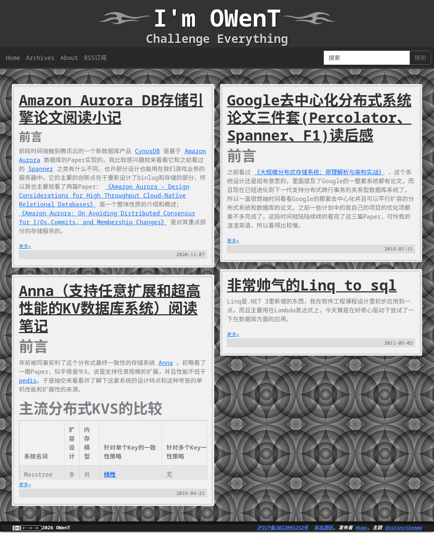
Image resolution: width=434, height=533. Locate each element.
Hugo (361, 527)
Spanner (40, 169)
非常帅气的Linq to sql (312, 285)
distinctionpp (403, 527)
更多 (23, 246)
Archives (40, 58)
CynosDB (147, 151)
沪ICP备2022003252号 (282, 527)
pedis (28, 380)
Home (13, 58)
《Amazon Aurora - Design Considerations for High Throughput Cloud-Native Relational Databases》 (104, 195)
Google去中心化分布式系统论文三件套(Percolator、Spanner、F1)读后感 (319, 117)
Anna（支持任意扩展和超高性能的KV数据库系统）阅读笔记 (110, 308)
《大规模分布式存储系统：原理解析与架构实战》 (319, 172)
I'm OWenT (217, 17)
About (69, 58)
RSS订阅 (95, 58)
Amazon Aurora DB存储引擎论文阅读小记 (111, 109)
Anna (166, 363)
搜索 (420, 58)
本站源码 (323, 527)
